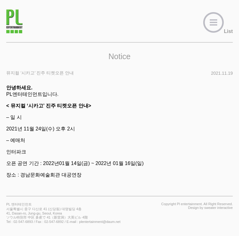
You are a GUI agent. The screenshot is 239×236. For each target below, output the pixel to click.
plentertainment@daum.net (99, 222)
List (218, 31)
